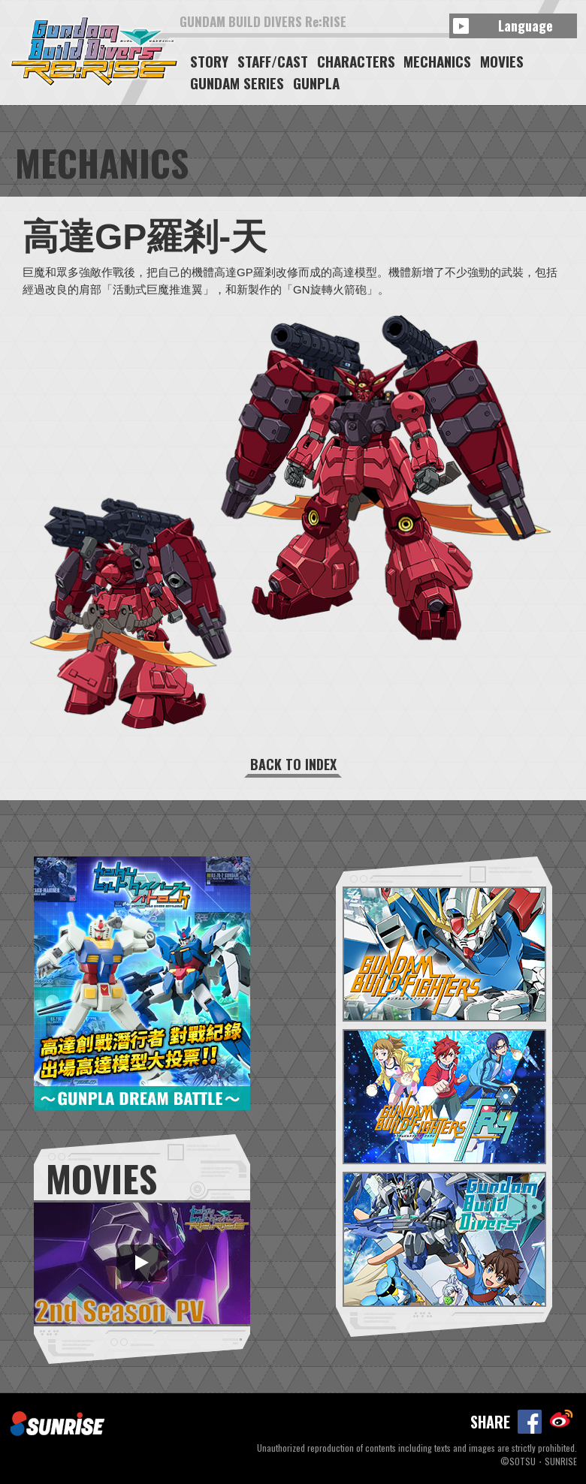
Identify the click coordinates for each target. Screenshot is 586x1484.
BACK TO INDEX (293, 764)
